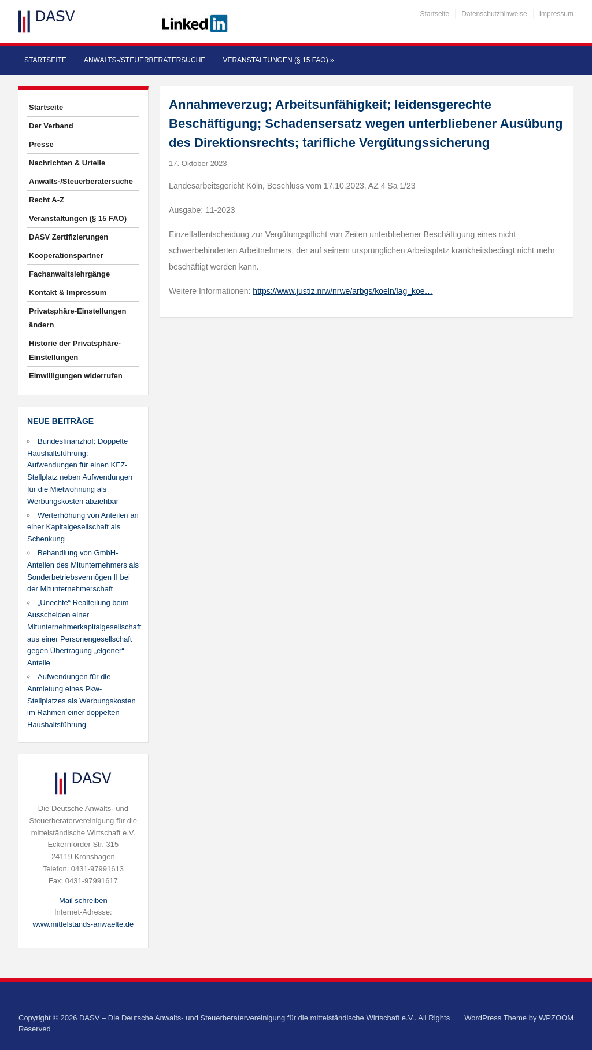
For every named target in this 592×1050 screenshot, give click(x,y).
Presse (41, 144)
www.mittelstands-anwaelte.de (83, 924)
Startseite (435, 14)
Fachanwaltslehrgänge (69, 274)
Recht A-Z (46, 200)
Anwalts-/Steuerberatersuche (144, 60)
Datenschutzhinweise (494, 14)
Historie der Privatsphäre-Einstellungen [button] (75, 350)
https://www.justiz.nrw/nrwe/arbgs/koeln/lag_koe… (342, 291)
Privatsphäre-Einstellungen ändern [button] (77, 318)
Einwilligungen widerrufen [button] (76, 375)
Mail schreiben (83, 900)
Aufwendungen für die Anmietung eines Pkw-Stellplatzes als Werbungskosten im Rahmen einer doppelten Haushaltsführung (81, 700)
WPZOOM (556, 1018)
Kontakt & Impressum (67, 292)
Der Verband (51, 125)
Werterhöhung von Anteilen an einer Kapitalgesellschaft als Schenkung (83, 527)
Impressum (556, 14)
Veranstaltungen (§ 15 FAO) (278, 60)
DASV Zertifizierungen (68, 237)
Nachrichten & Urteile (67, 163)
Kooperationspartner (66, 255)
